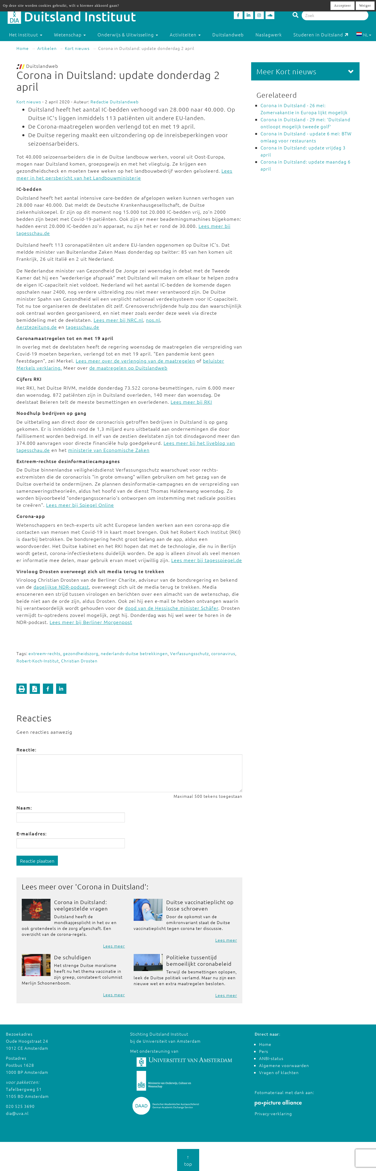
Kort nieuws (77, 48)
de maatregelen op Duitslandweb (128, 367)
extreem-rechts (44, 653)
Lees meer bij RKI (191, 401)
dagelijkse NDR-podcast (61, 586)
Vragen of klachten (279, 1072)
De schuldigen (72, 957)
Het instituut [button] (25, 34)
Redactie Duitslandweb (114, 102)
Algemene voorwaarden (284, 1065)
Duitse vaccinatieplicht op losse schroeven (200, 905)
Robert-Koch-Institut (37, 661)
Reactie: (26, 749)
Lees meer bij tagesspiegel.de (206, 560)
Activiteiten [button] (185, 34)
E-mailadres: (31, 833)
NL (364, 35)
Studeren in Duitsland (320, 34)
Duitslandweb (228, 34)
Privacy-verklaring (273, 1113)
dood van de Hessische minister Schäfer (171, 608)
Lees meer (114, 946)
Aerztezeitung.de (36, 327)
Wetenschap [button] (70, 34)
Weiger (365, 6)
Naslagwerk (269, 34)
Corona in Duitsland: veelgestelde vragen (81, 905)
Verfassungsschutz (189, 653)
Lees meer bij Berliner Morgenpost (91, 622)
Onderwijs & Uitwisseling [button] (128, 34)
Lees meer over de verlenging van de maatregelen (135, 360)
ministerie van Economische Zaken (109, 450)
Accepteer (342, 6)
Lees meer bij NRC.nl (118, 320)
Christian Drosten (79, 661)
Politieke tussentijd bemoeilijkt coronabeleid (199, 960)
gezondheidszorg (80, 653)
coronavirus (223, 653)
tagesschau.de (82, 327)
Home (22, 48)
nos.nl (153, 320)
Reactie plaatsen (37, 860)
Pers (263, 1051)
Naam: (24, 807)
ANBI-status (271, 1058)
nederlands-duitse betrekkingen (134, 653)
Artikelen (47, 48)
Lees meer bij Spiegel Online (80, 505)
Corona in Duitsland (111, 886)
